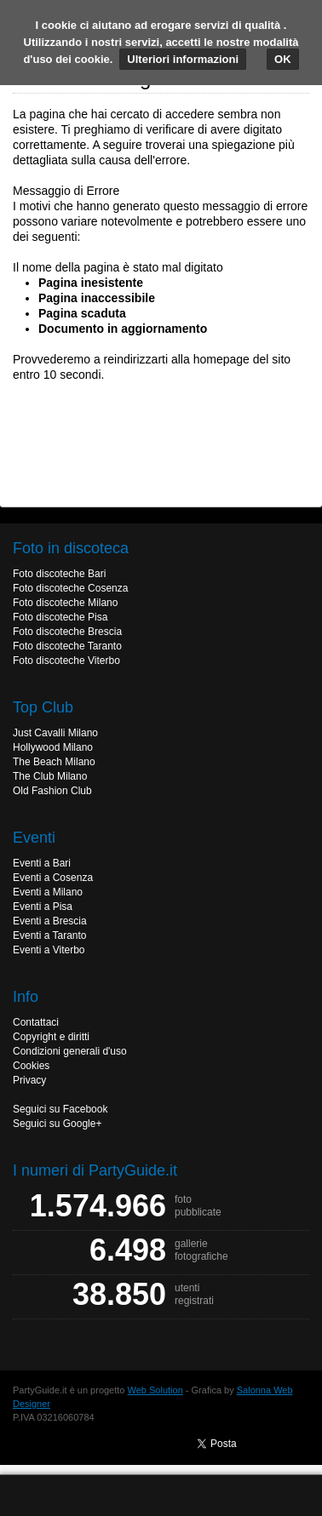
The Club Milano (50, 776)
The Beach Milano (54, 762)
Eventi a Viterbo (49, 950)
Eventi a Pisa (42, 906)
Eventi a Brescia (50, 921)
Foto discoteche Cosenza (70, 588)
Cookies (31, 1066)
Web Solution (155, 1390)
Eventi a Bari (42, 863)
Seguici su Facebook (60, 1109)
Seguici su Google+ (57, 1124)
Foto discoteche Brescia (67, 632)
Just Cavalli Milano (55, 733)
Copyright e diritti (51, 1037)
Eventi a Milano (48, 892)
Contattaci (36, 1022)
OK (282, 59)
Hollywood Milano (53, 747)
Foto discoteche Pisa (60, 617)
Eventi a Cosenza (53, 878)
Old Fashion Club (52, 791)
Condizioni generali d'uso (70, 1051)
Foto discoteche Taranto (67, 646)
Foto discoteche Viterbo (66, 660)
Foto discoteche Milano (65, 603)
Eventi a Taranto (50, 935)
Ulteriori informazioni (183, 59)
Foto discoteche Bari (59, 574)
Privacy (29, 1080)
